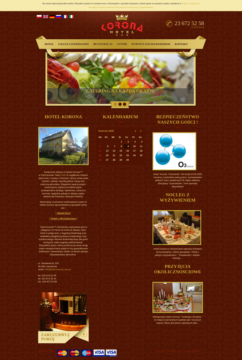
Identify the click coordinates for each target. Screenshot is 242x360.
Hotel (49, 44)
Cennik (122, 44)
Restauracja (103, 44)
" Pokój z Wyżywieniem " (63, 218)
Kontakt (181, 44)
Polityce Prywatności (190, 3)
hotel (63, 175)
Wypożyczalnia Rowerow (151, 44)
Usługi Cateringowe (73, 44)
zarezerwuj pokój (63, 318)
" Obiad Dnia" (63, 213)
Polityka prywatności (192, 351)
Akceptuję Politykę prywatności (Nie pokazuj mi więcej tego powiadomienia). (121, 7)
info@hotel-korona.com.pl (58, 269)
